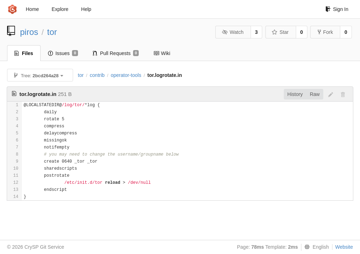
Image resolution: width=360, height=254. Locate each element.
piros (29, 32)
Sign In (336, 9)
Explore (60, 9)
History (295, 94)
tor (52, 32)
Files (23, 53)
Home (32, 9)
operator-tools (126, 75)
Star (280, 32)
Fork (325, 32)
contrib (97, 75)
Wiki (162, 53)
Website (344, 247)
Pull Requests (116, 53)
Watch (233, 32)
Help (86, 9)
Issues (63, 53)
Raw (315, 94)
